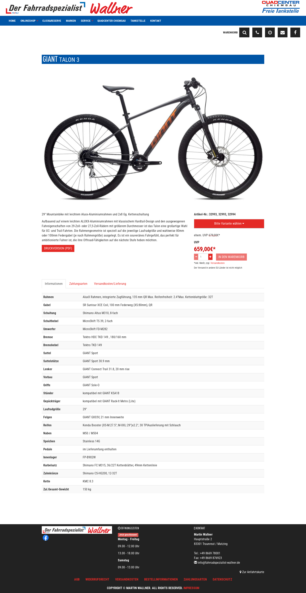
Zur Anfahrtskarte (252, 572)
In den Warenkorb (231, 257)
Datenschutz (222, 579)
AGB (77, 579)
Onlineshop (29, 20)
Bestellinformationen (161, 579)
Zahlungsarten (78, 284)
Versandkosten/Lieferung (110, 284)
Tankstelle (138, 20)
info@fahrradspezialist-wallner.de (219, 562)
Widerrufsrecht (97, 579)
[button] (229, 223)
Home (12, 20)
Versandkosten (218, 263)
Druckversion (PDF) (58, 248)
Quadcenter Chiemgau (111, 20)
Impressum (191, 588)
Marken (71, 20)
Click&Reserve (51, 20)
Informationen (54, 284)
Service (87, 20)
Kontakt (155, 20)
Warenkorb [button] (230, 32)
